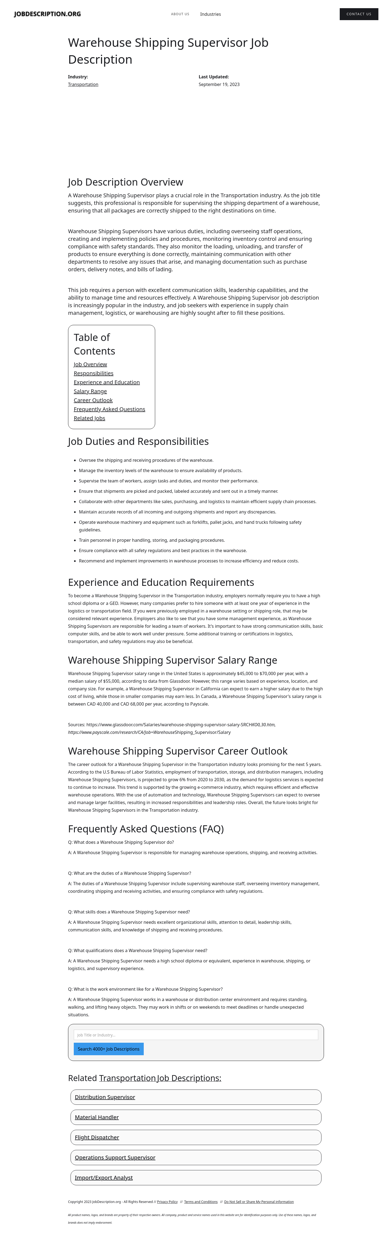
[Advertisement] (196, 132)
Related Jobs (89, 418)
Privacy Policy (167, 1201)
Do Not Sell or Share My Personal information (259, 1201)
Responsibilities (94, 373)
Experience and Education (107, 382)
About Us (180, 14)
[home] (48, 14)
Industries (210, 14)
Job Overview (90, 364)
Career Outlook (93, 400)
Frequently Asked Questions (109, 409)
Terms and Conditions (201, 1201)
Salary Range (90, 391)
